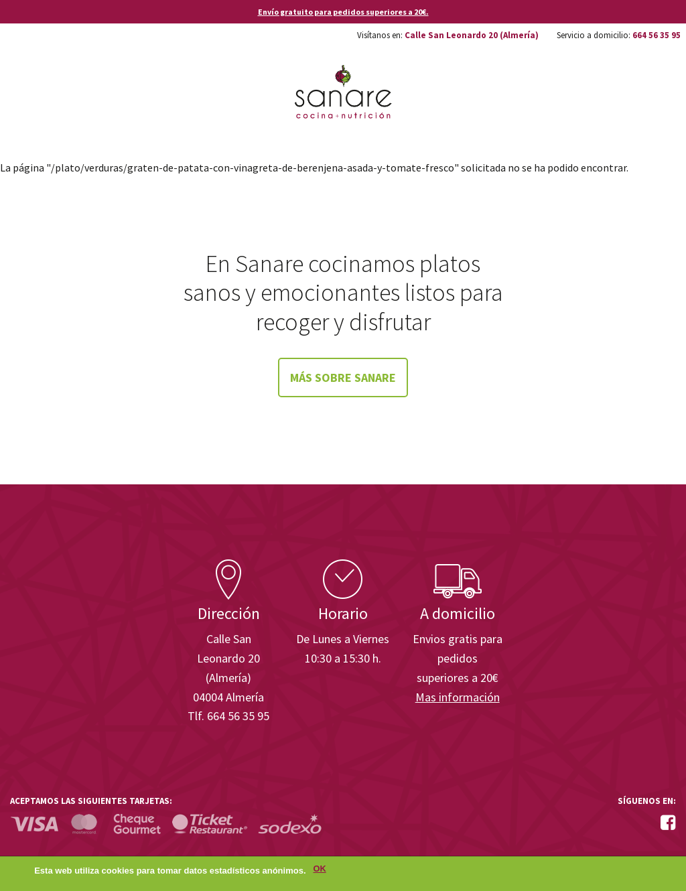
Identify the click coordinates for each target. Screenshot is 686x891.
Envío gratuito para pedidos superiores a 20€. (343, 12)
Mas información (457, 697)
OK (320, 871)
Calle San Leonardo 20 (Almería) (472, 35)
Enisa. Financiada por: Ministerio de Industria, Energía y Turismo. (625, 521)
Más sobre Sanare (343, 377)
